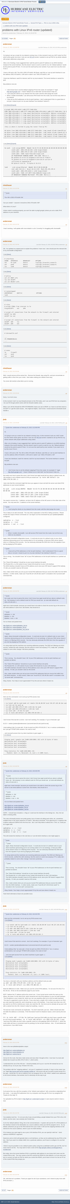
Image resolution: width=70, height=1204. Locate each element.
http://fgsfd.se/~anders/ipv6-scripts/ (33, 1099)
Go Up (4, 1190)
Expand (14, 105)
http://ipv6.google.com (13, 91)
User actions (63, 38)
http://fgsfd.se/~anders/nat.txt (12, 1054)
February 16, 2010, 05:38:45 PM (11, 1087)
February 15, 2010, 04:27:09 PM (11, 244)
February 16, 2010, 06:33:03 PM (11, 1174)
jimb (4, 419)
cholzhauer (7, 185)
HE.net (32, 57)
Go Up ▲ (66, 1201)
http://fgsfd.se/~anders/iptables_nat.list (16, 809)
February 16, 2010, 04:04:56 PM (11, 591)
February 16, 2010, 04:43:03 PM (11, 909)
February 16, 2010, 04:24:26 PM (11, 692)
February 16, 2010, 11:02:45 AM (11, 422)
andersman (7, 44)
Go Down (5, 38)
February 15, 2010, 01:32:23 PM (11, 188)
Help (53, 1201)
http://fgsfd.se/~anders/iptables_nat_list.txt (16, 629)
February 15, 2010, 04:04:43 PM (11, 224)
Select (8, 105)
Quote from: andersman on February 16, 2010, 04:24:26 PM (23, 914)
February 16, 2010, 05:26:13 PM (11, 1042)
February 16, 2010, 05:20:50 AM (11, 371)
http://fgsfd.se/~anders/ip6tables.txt (14, 1050)
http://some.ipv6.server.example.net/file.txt (22, 1071)
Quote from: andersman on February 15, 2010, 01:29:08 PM (23, 427)
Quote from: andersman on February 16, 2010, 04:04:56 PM (23, 771)
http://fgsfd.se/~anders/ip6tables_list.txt (15, 625)
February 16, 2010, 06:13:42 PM (11, 1113)
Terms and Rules (59, 1201)
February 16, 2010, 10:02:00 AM (11, 393)
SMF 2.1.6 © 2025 (5, 1201)
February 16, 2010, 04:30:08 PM (11, 766)
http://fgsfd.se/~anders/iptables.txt (13, 1052)
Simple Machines (15, 1201)
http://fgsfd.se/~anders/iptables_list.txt (14, 627)
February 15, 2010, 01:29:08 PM (11, 47)
